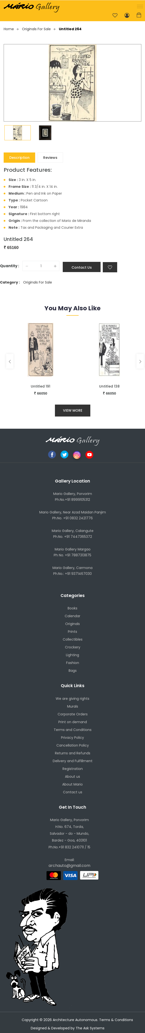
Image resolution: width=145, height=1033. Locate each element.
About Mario (72, 784)
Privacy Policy (72, 737)
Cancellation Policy (72, 745)
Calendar (72, 616)
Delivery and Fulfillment (73, 760)
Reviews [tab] (50, 157)
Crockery (72, 647)
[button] (139, 6)
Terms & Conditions (116, 1019)
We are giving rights (72, 698)
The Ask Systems (90, 1028)
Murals (72, 706)
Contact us (72, 792)
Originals (72, 623)
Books (72, 608)
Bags (73, 670)
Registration (72, 768)
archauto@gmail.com (69, 865)
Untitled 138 (109, 386)
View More (72, 410)
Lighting (72, 655)
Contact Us (82, 267)
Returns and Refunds (72, 753)
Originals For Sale (38, 29)
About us (72, 776)
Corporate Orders (73, 714)
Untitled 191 (40, 386)
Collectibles (73, 639)
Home (11, 29)
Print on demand (72, 722)
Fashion (72, 662)
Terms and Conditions (73, 729)
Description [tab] (19, 157)
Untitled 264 (70, 29)
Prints (72, 631)
